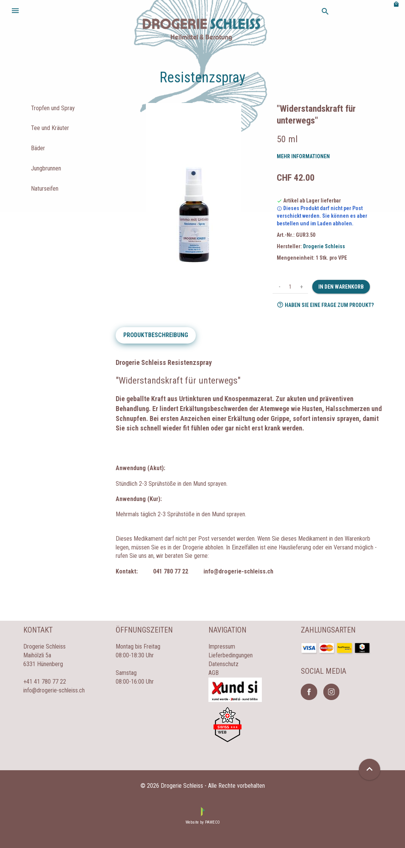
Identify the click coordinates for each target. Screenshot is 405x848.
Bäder (38, 148)
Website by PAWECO (203, 822)
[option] (193, 188)
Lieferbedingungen (230, 655)
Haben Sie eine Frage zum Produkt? (325, 304)
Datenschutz (223, 664)
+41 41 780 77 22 (44, 681)
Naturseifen (44, 188)
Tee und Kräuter (50, 128)
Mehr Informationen (303, 156)
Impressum (221, 646)
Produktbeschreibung (155, 335)
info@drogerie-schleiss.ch (54, 690)
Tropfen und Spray (53, 108)
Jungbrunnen (46, 168)
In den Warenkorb (341, 287)
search (325, 11)
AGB (213, 672)
